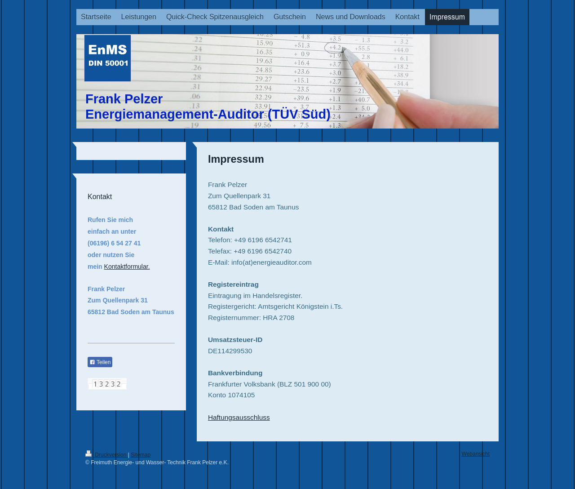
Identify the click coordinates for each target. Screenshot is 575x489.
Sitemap (140, 455)
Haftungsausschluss (239, 417)
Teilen (100, 362)
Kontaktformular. (127, 266)
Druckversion (106, 455)
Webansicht (476, 454)
